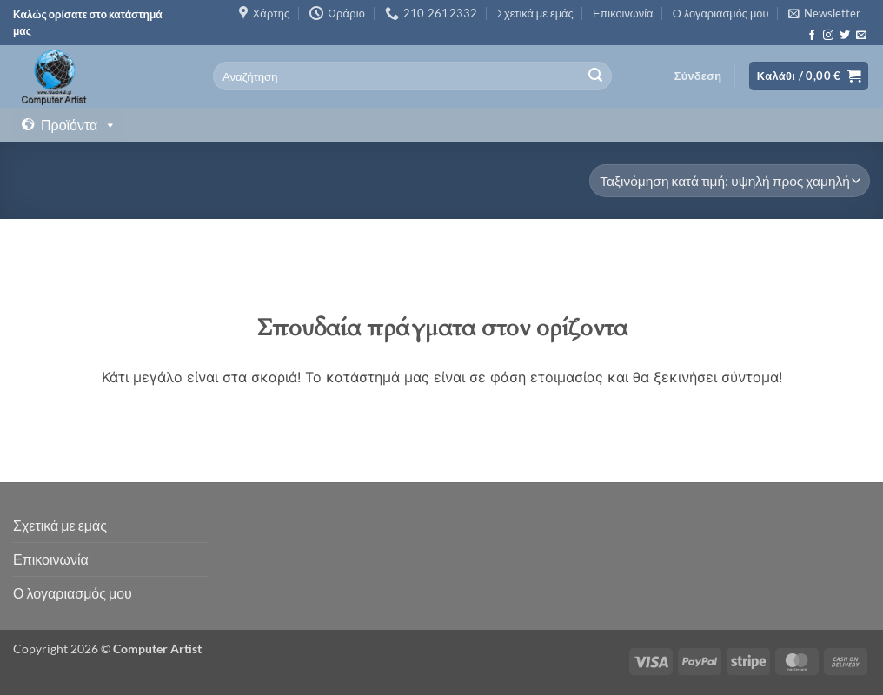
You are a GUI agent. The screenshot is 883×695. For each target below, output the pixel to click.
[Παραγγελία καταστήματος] (729, 181)
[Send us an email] (861, 36)
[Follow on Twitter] (845, 36)
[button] (824, 13)
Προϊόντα (78, 125)
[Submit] (596, 76)
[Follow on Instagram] (828, 36)
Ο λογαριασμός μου (721, 13)
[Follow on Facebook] (812, 36)
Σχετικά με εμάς (535, 13)
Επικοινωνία (623, 13)
